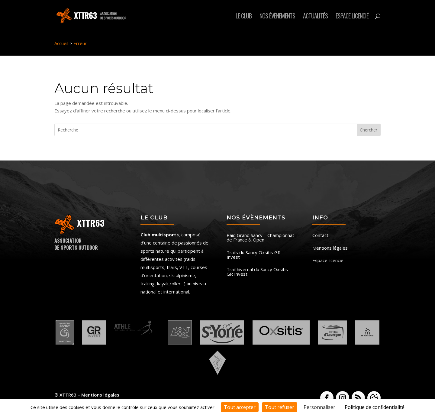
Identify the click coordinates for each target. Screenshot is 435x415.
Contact (320, 235)
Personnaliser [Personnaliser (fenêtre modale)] (319, 407)
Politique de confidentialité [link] (374, 407)
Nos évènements (277, 17)
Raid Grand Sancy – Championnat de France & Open (260, 238)
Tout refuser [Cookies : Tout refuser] (279, 407)
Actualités (315, 17)
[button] (374, 397)
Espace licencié (352, 17)
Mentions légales (330, 248)
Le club (244, 17)
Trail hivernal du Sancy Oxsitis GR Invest (257, 272)
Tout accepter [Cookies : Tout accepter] (240, 407)
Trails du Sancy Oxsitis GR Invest (254, 255)
